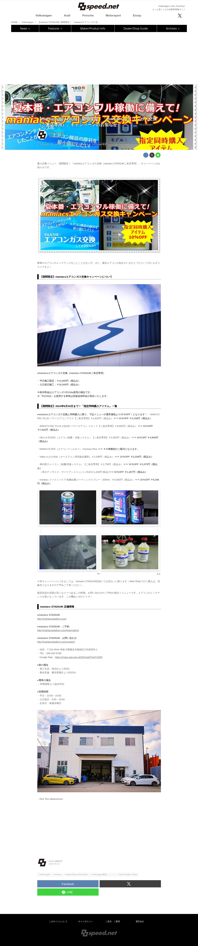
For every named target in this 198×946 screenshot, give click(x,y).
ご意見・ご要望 (112, 921)
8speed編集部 (56, 133)
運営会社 (140, 921)
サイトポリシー (85, 921)
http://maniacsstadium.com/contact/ (56, 641)
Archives (173, 28)
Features (55, 28)
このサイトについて (58, 921)
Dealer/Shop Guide (135, 28)
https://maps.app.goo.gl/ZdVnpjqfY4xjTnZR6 (78, 657)
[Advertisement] (99, 58)
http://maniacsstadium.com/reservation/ (58, 630)
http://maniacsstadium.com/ (51, 618)
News (25, 28)
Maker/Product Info (92, 28)
